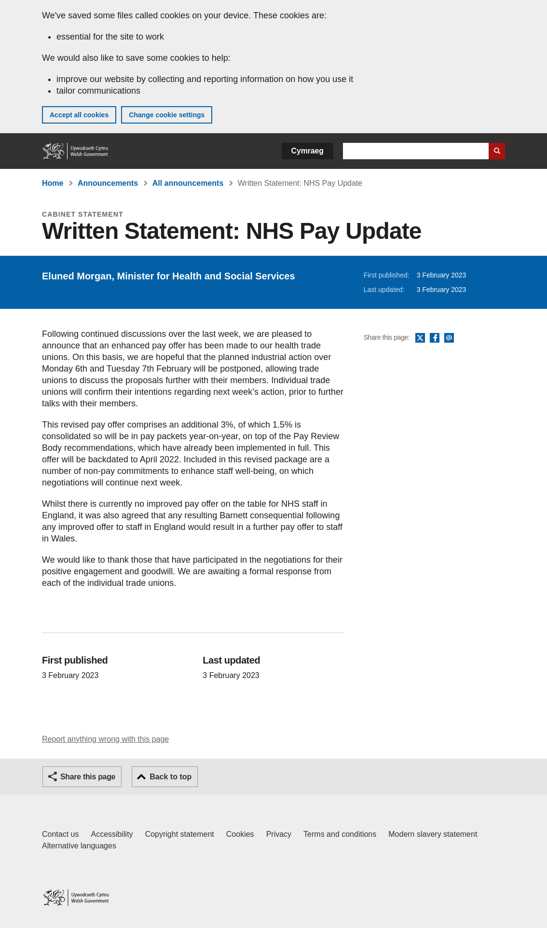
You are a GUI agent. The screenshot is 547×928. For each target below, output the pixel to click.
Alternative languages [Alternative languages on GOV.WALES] (79, 846)
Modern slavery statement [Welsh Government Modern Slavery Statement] (432, 834)
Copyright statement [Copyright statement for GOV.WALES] (179, 834)
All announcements (188, 183)
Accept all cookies (79, 115)
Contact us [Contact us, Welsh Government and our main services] (60, 834)
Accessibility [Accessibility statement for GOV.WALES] (112, 834)
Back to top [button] (170, 777)
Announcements (108, 183)
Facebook (434, 338)
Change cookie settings (167, 115)
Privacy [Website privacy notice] (278, 834)
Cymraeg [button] (307, 151)
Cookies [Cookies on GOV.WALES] (240, 834)
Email (449, 338)
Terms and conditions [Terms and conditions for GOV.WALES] (339, 834)
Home (52, 183)
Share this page (87, 777)
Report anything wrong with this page (105, 739)
